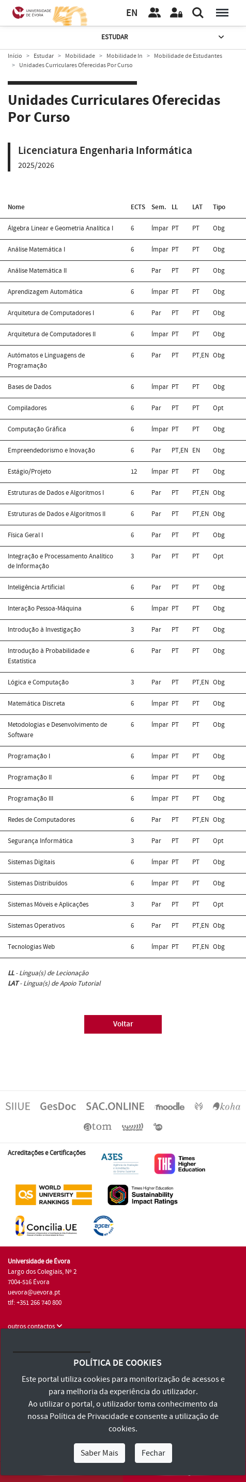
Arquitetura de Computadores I (51, 313)
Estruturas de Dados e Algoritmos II (56, 514)
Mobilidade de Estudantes (188, 56)
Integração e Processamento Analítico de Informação (60, 561)
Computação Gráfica (37, 429)
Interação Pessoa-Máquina (45, 608)
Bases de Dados (29, 387)
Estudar (163, 37)
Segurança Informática (40, 841)
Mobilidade (80, 56)
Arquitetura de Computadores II (52, 334)
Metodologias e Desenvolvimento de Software (57, 730)
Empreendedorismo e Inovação (51, 450)
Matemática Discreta (36, 703)
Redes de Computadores (41, 819)
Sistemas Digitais (31, 862)
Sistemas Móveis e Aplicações (48, 904)
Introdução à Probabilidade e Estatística (48, 656)
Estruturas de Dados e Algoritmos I (56, 492)
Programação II (30, 777)
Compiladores (27, 408)
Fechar (153, 1453)
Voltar (123, 1024)
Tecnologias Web (31, 946)
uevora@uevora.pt (34, 1292)
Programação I (29, 756)
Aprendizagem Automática (45, 292)
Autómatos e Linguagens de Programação (46, 360)
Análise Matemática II (37, 270)
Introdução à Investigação (44, 629)
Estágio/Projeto (29, 471)
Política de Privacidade (89, 1416)
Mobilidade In (124, 56)
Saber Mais (99, 1453)
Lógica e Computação (38, 682)
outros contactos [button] (35, 1326)
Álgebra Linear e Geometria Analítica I (60, 228)
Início (15, 56)
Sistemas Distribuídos (37, 883)
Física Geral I (25, 535)
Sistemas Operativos (36, 925)
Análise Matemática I (36, 249)
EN (131, 13)
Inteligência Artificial (36, 587)
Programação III (30, 798)
